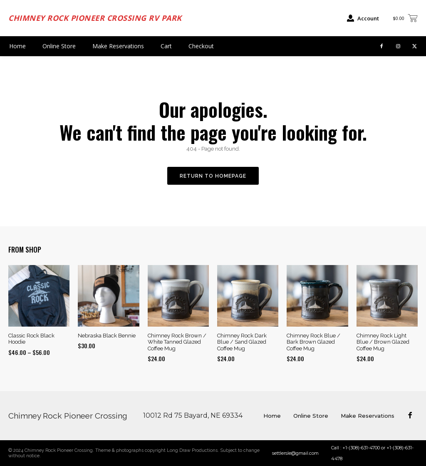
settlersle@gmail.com (295, 453)
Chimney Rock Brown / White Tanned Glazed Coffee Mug (177, 342)
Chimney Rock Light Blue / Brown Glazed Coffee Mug (383, 342)
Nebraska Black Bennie (107, 335)
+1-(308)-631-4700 (361, 448)
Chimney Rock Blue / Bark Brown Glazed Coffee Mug (313, 342)
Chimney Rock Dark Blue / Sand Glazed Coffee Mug (242, 342)
